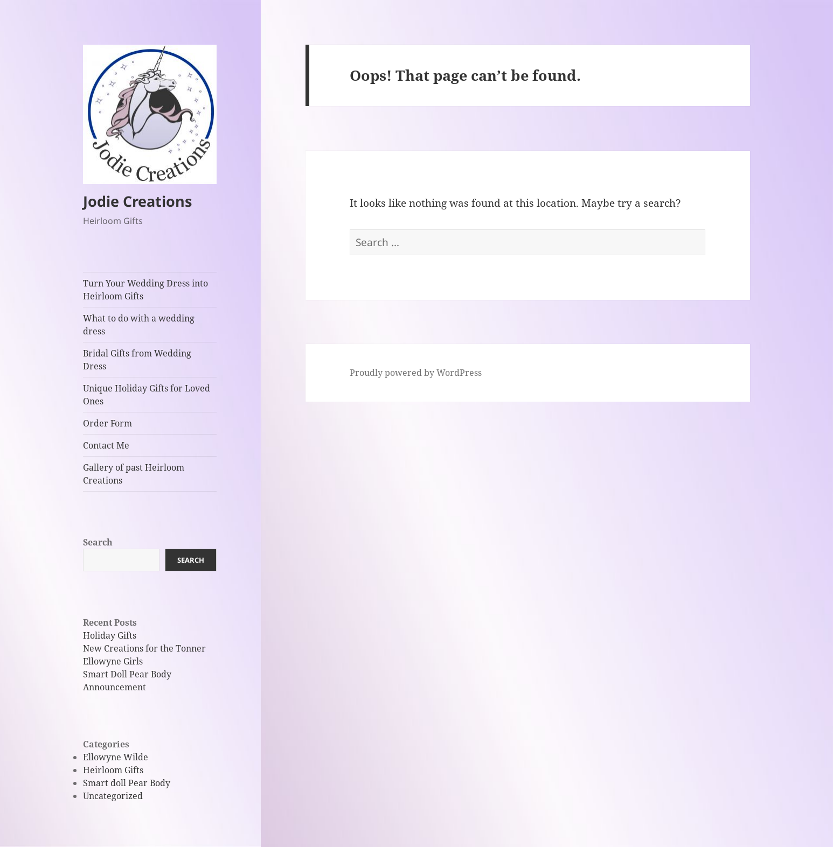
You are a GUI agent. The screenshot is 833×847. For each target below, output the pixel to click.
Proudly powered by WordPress (416, 373)
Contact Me (106, 445)
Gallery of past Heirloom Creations (133, 473)
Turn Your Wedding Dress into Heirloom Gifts (145, 289)
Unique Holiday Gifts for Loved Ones (146, 394)
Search (98, 542)
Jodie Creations (137, 201)
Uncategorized (113, 796)
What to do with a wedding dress (139, 324)
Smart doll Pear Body (126, 783)
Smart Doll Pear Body (127, 674)
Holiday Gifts (109, 635)
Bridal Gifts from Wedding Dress (137, 359)
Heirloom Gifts (113, 770)
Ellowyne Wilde (115, 757)
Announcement (114, 687)
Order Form (107, 423)
